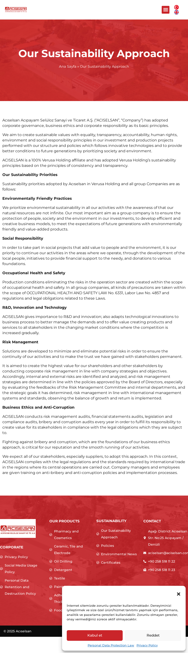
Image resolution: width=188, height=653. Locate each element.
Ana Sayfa (67, 66)
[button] (178, 594)
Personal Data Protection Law (111, 645)
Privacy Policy (147, 645)
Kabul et (94, 635)
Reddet (153, 635)
